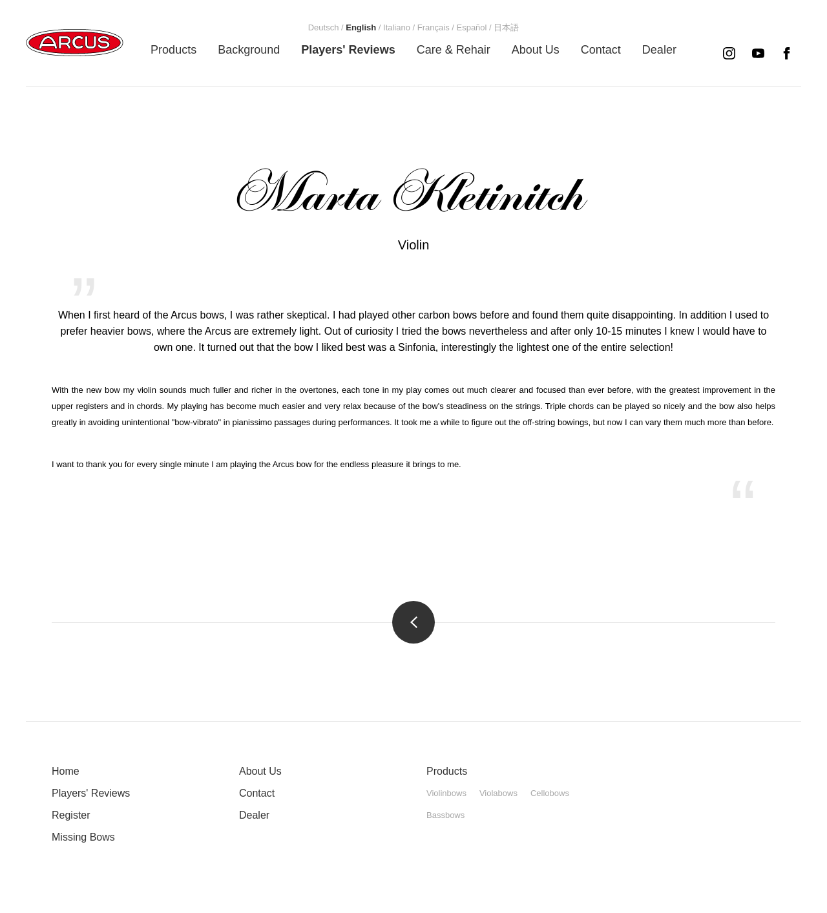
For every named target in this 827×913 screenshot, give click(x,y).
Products (446, 771)
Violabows (498, 793)
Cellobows (549, 793)
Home (65, 771)
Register (71, 815)
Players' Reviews (91, 793)
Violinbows (446, 793)
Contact (257, 793)
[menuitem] (173, 49)
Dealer (254, 815)
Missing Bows (83, 837)
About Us (260, 771)
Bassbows (445, 815)
